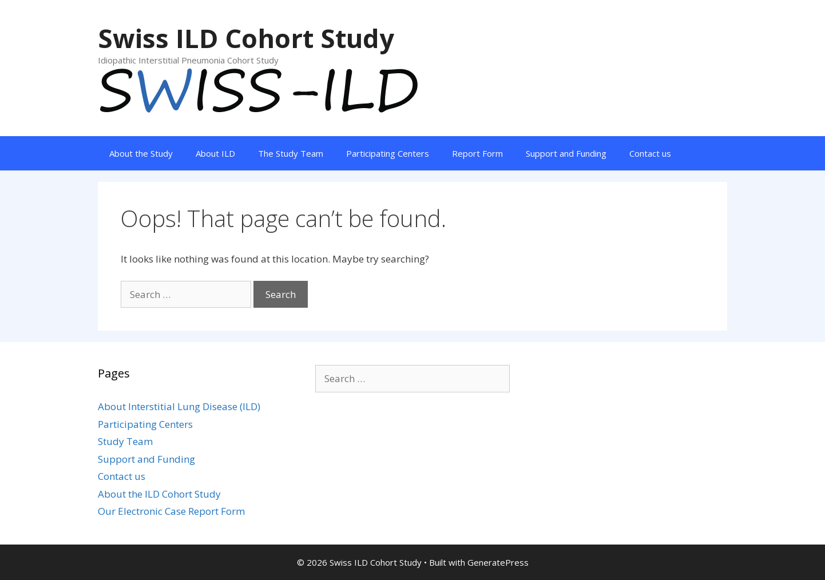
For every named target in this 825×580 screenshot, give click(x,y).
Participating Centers (387, 153)
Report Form (477, 153)
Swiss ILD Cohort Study (246, 38)
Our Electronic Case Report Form (171, 511)
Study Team (125, 441)
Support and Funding (566, 153)
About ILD (215, 153)
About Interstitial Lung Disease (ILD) (179, 406)
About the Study (141, 153)
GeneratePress (498, 562)
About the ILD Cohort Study (159, 493)
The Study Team (290, 153)
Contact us (650, 153)
